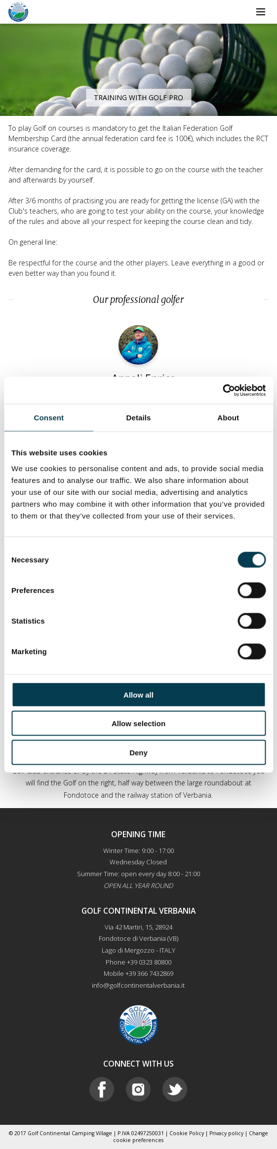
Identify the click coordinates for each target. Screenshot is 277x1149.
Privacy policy (226, 1133)
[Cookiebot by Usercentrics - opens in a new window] (222, 390)
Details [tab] (138, 417)
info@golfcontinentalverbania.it (138, 985)
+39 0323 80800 (149, 962)
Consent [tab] (49, 417)
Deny (138, 752)
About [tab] (228, 417)
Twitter (174, 1089)
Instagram (138, 1089)
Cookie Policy (186, 1133)
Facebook (101, 1089)
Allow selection (138, 723)
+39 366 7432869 (149, 973)
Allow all (138, 694)
